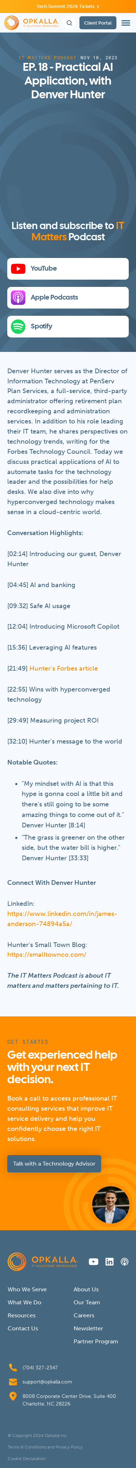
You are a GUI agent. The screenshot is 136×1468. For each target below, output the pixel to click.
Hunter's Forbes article (63, 668)
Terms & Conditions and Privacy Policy (45, 1447)
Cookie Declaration (27, 1458)
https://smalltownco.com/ (46, 955)
